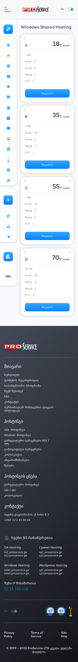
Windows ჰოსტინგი (17, 435)
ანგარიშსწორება (16, 460)
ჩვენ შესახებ (13, 391)
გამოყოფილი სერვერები (22, 449)
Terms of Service (37, 634)
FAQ (6, 396)
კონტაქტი (11, 402)
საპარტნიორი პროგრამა (22, 385)
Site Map (64, 634)
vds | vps (10, 490)
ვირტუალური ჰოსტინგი (21, 484)
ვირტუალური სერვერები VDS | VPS (26, 442)
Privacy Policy (9, 634)
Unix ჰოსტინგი (14, 429)
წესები (9, 465)
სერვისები (12, 375)
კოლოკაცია (13, 454)
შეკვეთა (47, 93)
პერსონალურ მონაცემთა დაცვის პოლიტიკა (28, 409)
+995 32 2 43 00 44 (17, 520)
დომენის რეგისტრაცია (21, 380)
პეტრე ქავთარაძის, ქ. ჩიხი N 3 (26, 514)
